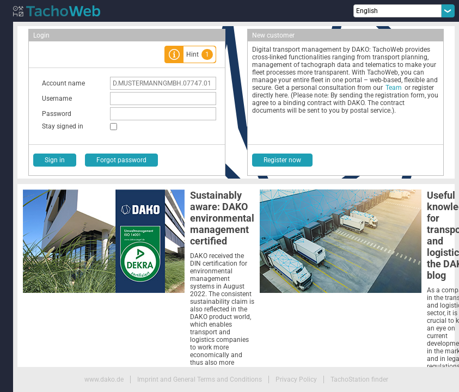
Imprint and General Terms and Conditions (199, 379)
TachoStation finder (359, 379)
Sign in (55, 160)
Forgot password (121, 160)
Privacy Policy (296, 379)
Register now (282, 160)
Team (393, 87)
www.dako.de (104, 379)
